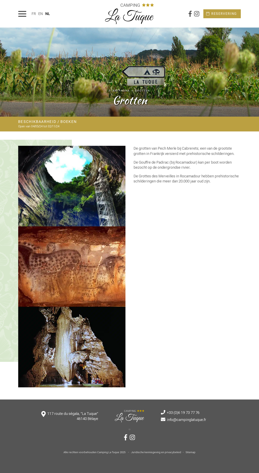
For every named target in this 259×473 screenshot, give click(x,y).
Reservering (224, 14)
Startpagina (119, 90)
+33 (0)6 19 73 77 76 (183, 412)
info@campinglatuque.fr (186, 420)
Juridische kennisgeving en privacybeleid (156, 452)
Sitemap (190, 452)
